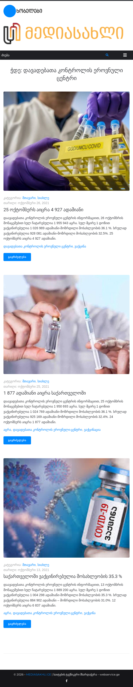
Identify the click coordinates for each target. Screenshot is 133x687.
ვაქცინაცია (92, 429)
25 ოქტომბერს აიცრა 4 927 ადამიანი (43, 209)
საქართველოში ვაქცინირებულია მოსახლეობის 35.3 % (62, 576)
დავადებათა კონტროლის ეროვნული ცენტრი (38, 246)
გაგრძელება (17, 257)
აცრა (7, 429)
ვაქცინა (80, 246)
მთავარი (29, 198)
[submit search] (107, 55)
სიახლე (43, 198)
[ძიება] (53, 55)
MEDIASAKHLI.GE (38, 674)
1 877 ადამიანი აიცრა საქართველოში (44, 393)
